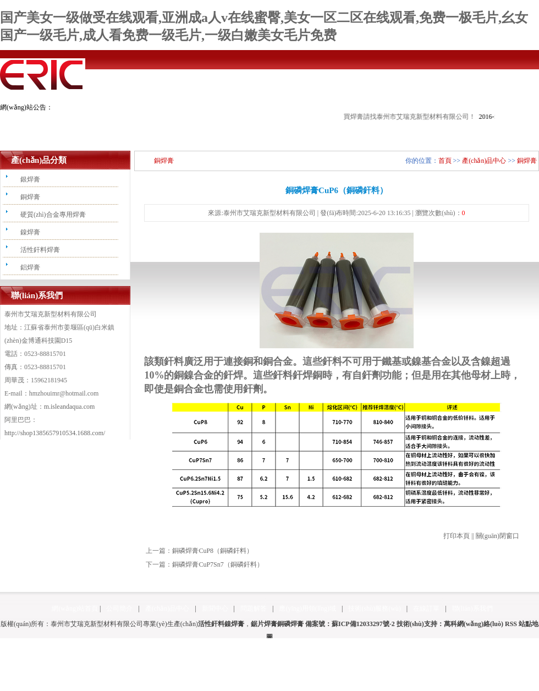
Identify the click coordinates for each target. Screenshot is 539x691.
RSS (511, 624)
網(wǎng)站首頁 (75, 608)
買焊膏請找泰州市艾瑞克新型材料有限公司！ (427, 116)
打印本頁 (456, 536)
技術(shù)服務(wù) (374, 608)
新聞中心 (215, 608)
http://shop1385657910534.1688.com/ (54, 433)
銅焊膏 (527, 160)
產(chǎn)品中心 (484, 160)
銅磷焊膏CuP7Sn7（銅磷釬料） (217, 564)
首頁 (445, 160)
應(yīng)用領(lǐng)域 (307, 608)
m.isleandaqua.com (69, 406)
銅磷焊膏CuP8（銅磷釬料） (212, 551)
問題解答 (253, 608)
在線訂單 (426, 608)
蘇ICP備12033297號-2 (363, 624)
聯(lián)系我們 (472, 608)
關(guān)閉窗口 (497, 536)
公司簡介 (119, 608)
